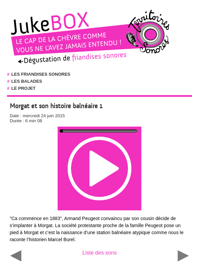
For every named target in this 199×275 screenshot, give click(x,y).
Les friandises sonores (40, 74)
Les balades (26, 81)
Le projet (23, 88)
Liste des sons (99, 253)
